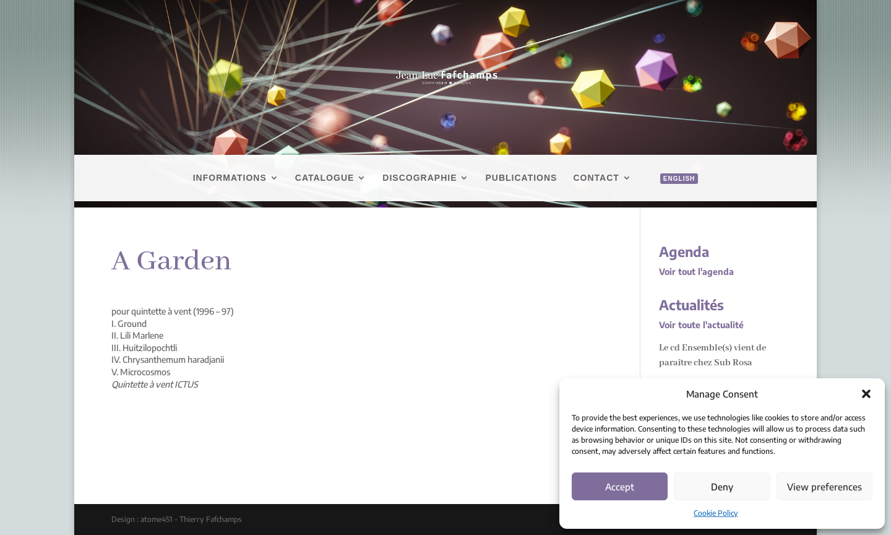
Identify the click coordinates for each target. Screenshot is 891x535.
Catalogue (325, 178)
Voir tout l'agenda (696, 271)
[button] (866, 394)
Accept (619, 486)
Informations (230, 178)
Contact (596, 178)
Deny (722, 486)
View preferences (824, 486)
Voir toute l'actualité (701, 325)
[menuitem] (673, 192)
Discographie (419, 178)
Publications (521, 178)
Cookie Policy (716, 513)
